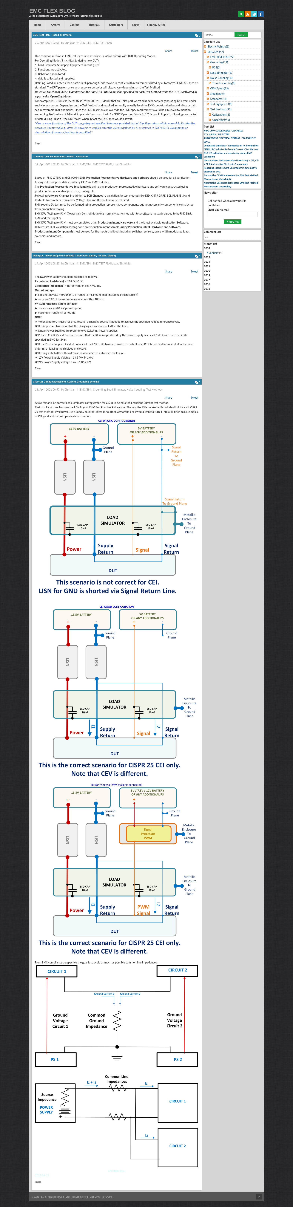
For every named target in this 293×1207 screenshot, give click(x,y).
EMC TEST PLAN (102, 43)
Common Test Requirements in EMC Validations (60, 156)
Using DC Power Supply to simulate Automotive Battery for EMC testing (74, 255)
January (213, 253)
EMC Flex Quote (103, 1196)
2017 (207, 280)
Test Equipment (221, 104)
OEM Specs (219, 88)
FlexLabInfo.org (80, 1196)
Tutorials (94, 25)
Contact (74, 25)
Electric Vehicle (218, 46)
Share (168, 51)
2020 (207, 271)
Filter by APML (156, 25)
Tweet (194, 51)
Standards (218, 99)
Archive (55, 25)
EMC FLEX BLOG (52, 10)
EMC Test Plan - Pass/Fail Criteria (52, 34)
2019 (207, 275)
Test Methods (154, 389)
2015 (207, 288)
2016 (207, 284)
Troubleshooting (223, 83)
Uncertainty (221, 120)
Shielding (217, 93)
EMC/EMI (86, 43)
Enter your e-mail (218, 210)
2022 (207, 262)
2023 (207, 257)
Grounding (99, 389)
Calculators (116, 25)
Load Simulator (122, 164)
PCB (216, 67)
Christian (70, 43)
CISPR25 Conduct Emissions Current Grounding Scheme (66, 381)
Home (37, 25)
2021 (207, 266)
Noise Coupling (136, 389)
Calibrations (221, 114)
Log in (136, 25)
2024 (232, 251)
